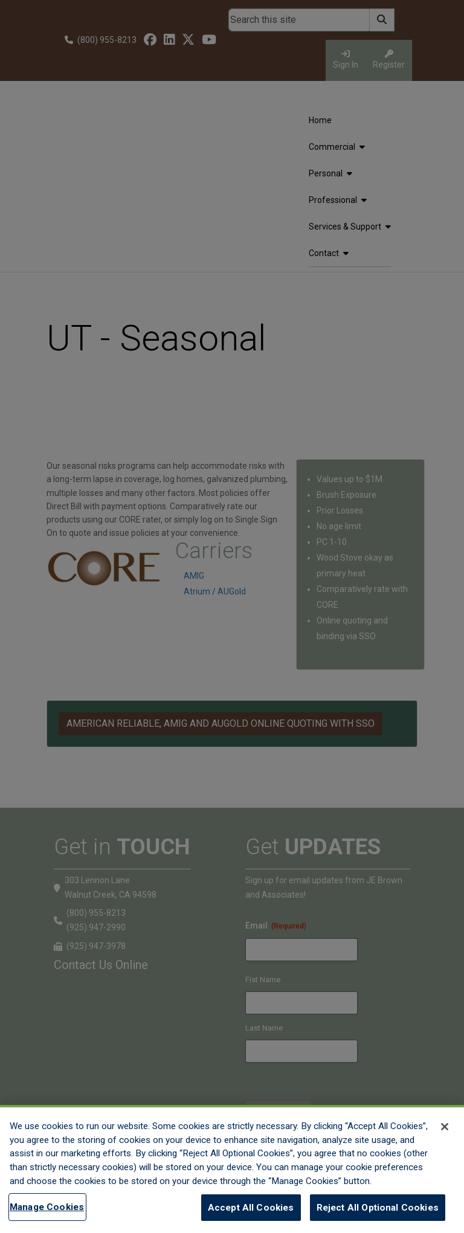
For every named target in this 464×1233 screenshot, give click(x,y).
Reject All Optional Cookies (378, 1207)
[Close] (444, 1126)
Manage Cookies (47, 1207)
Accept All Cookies (251, 1207)
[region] (232, 1169)
